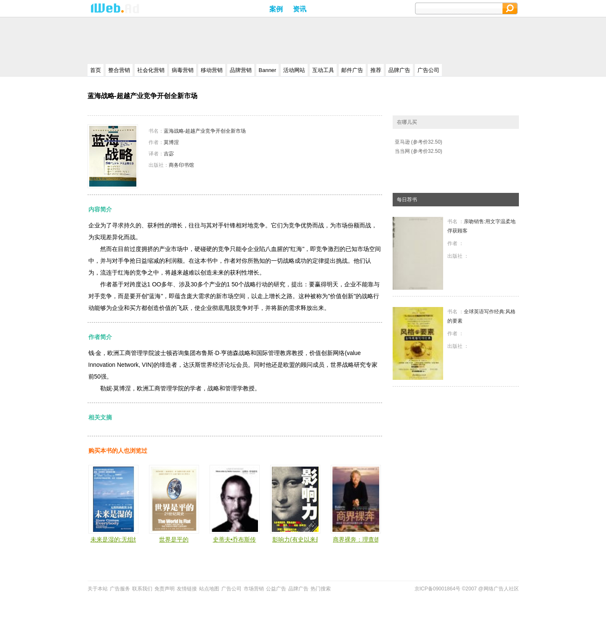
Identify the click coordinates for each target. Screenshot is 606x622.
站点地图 (209, 589)
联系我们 (142, 589)
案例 (276, 9)
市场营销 (254, 589)
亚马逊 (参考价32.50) (418, 142)
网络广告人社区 (501, 589)
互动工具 (323, 70)
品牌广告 (399, 70)
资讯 (299, 9)
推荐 (375, 70)
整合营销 (119, 70)
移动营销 (212, 70)
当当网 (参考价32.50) (418, 151)
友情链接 (187, 589)
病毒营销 (183, 70)
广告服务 (120, 589)
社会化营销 (151, 70)
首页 (95, 70)
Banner (267, 70)
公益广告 (276, 589)
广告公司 (428, 70)
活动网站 (294, 70)
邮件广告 (352, 70)
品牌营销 (241, 70)
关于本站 (98, 589)
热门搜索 (321, 589)
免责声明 (164, 589)
